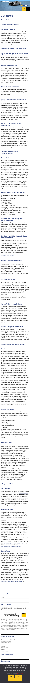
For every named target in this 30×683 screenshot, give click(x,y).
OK (11, 676)
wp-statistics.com (23, 493)
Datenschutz (20, 673)
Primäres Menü (28, 9)
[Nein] (28, 673)
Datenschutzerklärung (15, 679)
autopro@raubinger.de (7, 654)
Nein (19, 676)
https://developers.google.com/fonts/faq (13, 543)
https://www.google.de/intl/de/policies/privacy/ (12, 581)
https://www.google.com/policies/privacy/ (11, 546)
